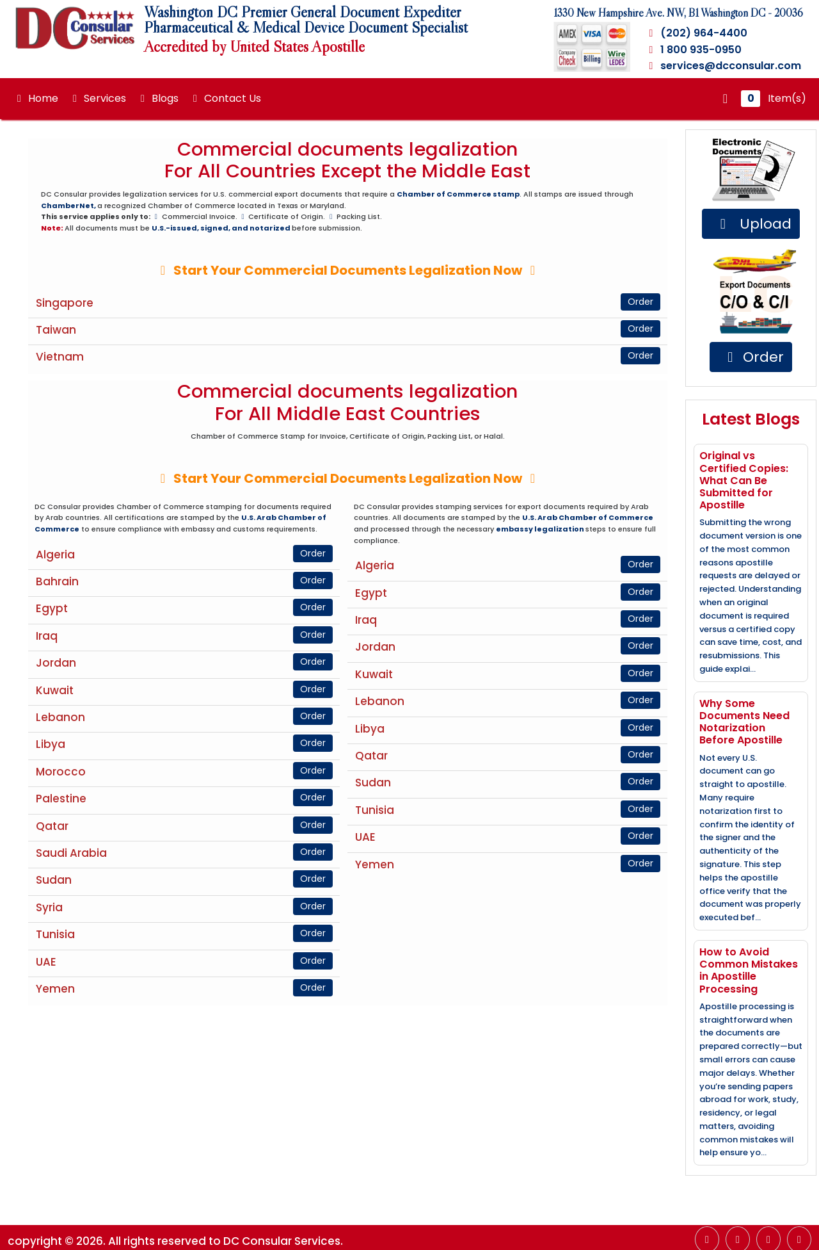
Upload (752, 224)
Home (35, 98)
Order (640, 301)
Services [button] (97, 98)
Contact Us (225, 98)
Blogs (157, 98)
